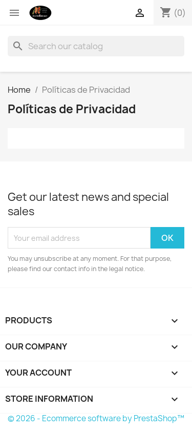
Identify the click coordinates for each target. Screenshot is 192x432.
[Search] (96, 46)
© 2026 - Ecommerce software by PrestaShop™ (96, 418)
